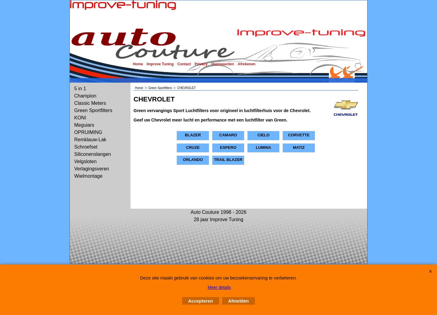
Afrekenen (247, 64)
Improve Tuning (160, 64)
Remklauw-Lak (90, 139)
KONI (80, 117)
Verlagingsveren (91, 168)
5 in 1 (80, 88)
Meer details (219, 287)
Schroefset (85, 146)
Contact (184, 64)
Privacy (201, 64)
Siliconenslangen (92, 154)
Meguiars (84, 125)
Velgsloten (85, 161)
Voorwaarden (222, 64)
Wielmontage (88, 176)
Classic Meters (90, 103)
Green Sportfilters (93, 110)
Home (138, 64)
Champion (85, 95)
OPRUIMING (88, 132)
